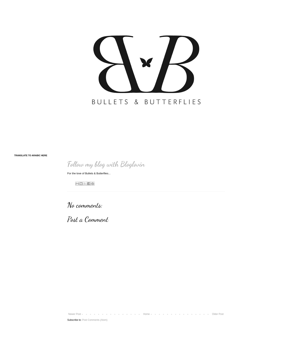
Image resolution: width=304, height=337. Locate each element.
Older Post (218, 314)
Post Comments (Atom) (94, 320)
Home (146, 314)
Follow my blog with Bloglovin (106, 164)
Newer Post (74, 314)
